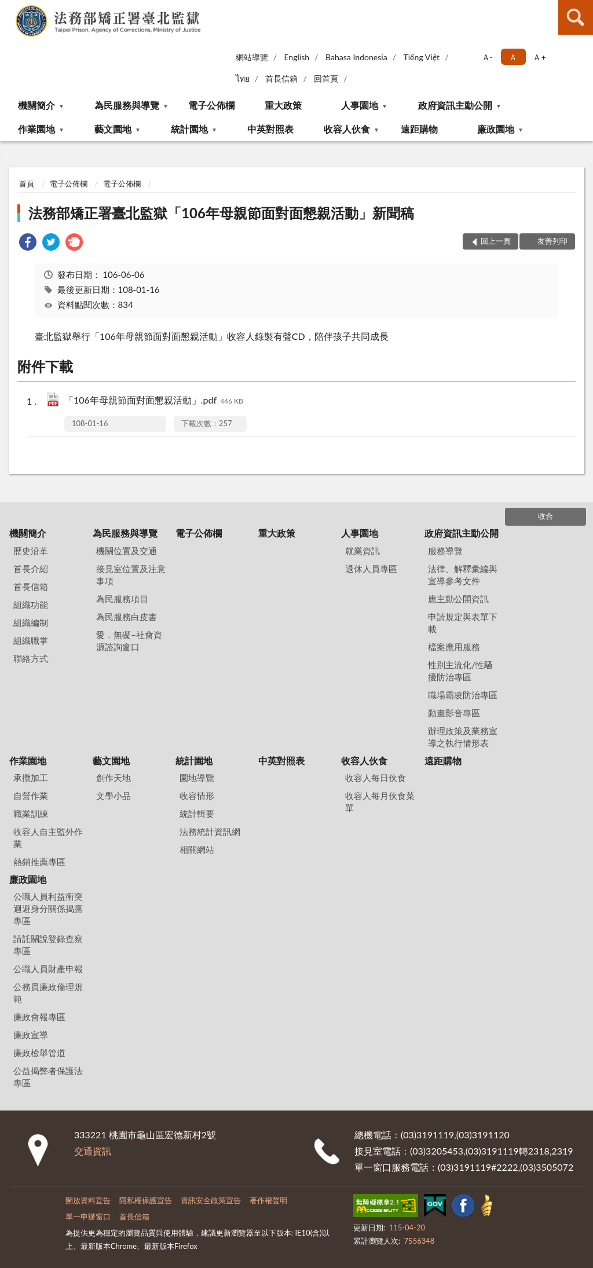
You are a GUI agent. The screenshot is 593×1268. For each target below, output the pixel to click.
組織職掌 (30, 640)
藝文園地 (112, 128)
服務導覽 (445, 550)
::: (9, 8)
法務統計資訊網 (210, 831)
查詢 (575, 17)
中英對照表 (270, 128)
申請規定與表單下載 (462, 622)
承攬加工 (30, 777)
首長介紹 (30, 568)
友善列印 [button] (552, 240)
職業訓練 (30, 813)
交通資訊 (92, 1150)
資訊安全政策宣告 (211, 1200)
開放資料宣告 (88, 1200)
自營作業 (30, 795)
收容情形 (197, 795)
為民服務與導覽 (126, 105)
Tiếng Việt (421, 57)
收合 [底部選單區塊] (545, 516)
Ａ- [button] (487, 57)
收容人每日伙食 (375, 777)
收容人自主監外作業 (48, 837)
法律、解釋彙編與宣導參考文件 (462, 574)
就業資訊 (362, 550)
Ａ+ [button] (539, 57)
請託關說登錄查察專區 (48, 944)
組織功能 (30, 604)
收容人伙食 (347, 128)
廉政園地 (495, 128)
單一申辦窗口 (88, 1216)
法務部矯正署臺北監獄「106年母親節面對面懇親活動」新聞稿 (221, 212)
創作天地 (113, 777)
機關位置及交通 (126, 550)
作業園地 (36, 128)
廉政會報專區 (39, 1017)
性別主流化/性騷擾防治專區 (460, 670)
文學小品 (113, 795)
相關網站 (197, 849)
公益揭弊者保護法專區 (48, 1076)
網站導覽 (252, 57)
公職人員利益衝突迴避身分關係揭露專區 (48, 908)
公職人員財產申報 (48, 968)
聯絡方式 (30, 658)
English (296, 57)
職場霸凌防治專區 (462, 695)
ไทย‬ (243, 78)
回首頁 (326, 78)
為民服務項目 (122, 598)
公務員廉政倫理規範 (48, 992)
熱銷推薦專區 (39, 861)
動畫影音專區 (454, 713)
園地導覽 (197, 777)
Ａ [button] (513, 57)
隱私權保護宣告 (145, 1200)
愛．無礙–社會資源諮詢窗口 (129, 640)
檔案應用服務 (454, 647)
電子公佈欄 (211, 105)
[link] (27, 243)
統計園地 (189, 128)
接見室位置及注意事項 (131, 574)
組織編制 (30, 622)
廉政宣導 (30, 1034)
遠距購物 (419, 128)
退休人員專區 (371, 568)
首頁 (26, 183)
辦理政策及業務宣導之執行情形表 (462, 736)
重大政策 (283, 105)
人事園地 (359, 105)
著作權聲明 (268, 1200)
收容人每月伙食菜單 (380, 801)
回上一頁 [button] (496, 240)
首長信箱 (281, 78)
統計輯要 (197, 813)
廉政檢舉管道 (39, 1052)
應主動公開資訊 (458, 598)
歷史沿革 (30, 550)
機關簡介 (36, 105)
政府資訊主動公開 (455, 105)
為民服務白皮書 (126, 616)
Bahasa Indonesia (356, 57)
